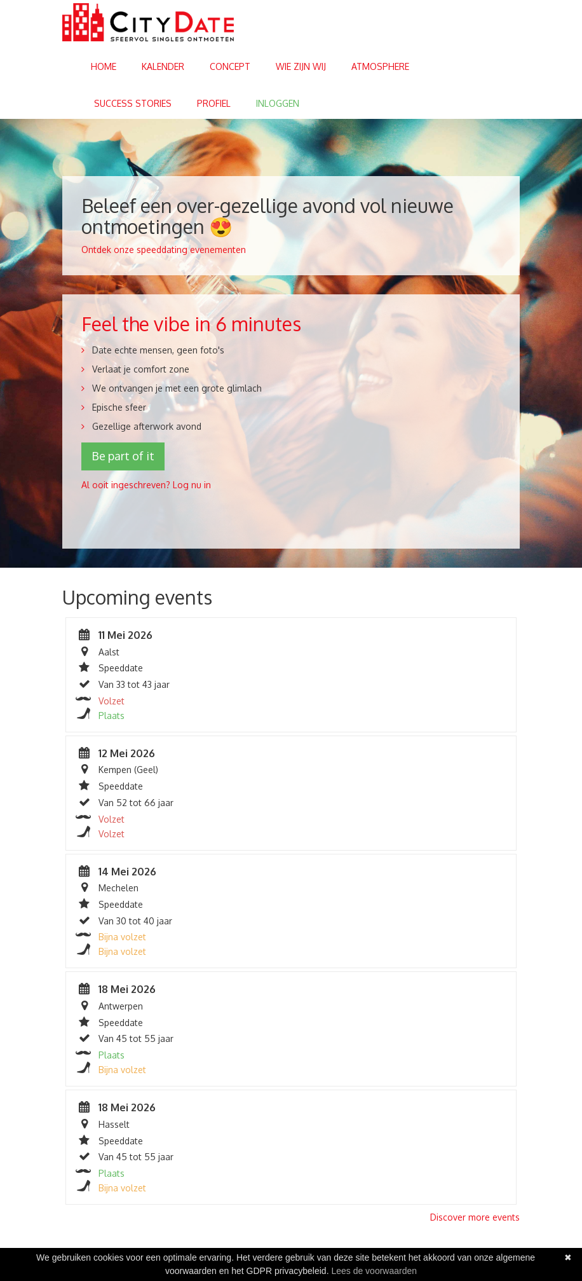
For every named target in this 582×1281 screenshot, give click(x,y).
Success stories (133, 103)
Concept (230, 66)
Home (103, 66)
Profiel (214, 103)
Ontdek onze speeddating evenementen (163, 249)
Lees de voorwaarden (374, 1271)
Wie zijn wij (301, 66)
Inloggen (277, 103)
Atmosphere (380, 66)
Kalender (163, 66)
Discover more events (475, 1217)
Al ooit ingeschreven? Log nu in (146, 484)
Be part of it (122, 456)
